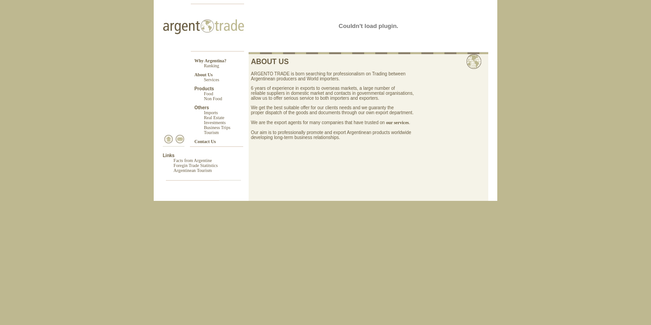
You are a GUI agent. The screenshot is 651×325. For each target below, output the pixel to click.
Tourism (211, 132)
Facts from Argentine (193, 160)
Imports (211, 112)
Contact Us (205, 141)
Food (208, 93)
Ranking (211, 65)
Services (211, 79)
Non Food (213, 98)
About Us (203, 74)
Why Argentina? (210, 60)
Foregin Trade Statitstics (196, 165)
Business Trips (217, 127)
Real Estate (214, 117)
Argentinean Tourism (193, 170)
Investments (215, 122)
